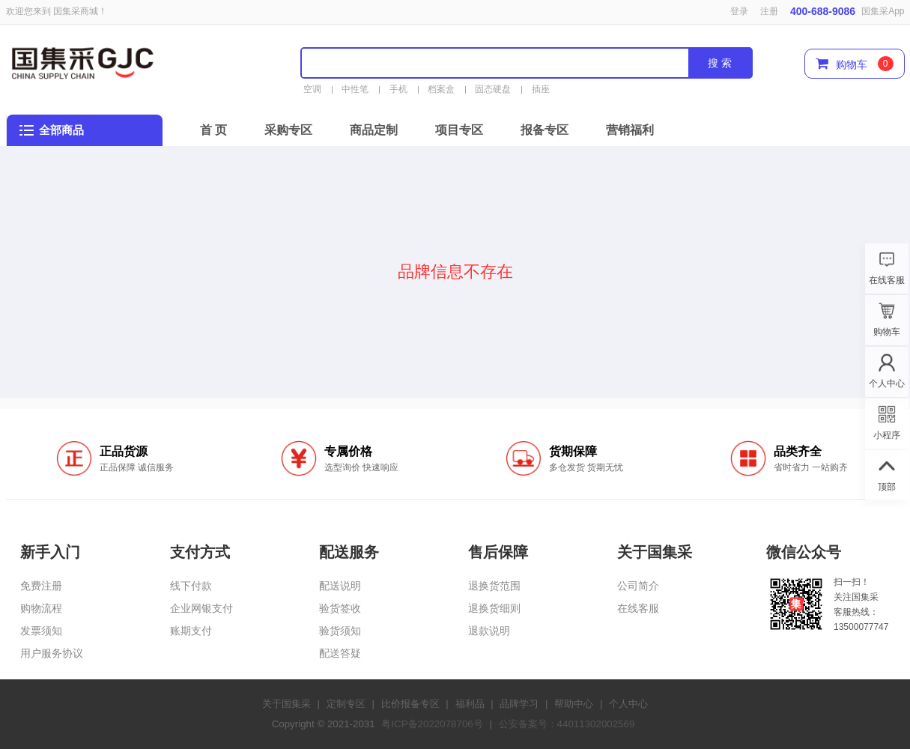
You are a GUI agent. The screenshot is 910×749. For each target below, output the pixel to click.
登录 (739, 11)
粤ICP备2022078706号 (431, 724)
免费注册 (41, 586)
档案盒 (441, 89)
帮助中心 (573, 703)
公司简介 (638, 586)
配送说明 (340, 586)
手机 (398, 89)
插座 (541, 89)
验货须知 (340, 631)
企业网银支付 (201, 608)
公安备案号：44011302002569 (567, 724)
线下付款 (191, 586)
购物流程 (41, 608)
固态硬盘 (493, 89)
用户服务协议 (51, 653)
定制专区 (346, 703)
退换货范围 (494, 586)
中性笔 (355, 89)
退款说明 (489, 631)
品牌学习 (519, 703)
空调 (312, 89)
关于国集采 (286, 703)
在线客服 (638, 608)
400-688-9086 (822, 11)
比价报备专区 (410, 703)
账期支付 (191, 631)
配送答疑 (340, 653)
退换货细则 (494, 608)
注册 (769, 11)
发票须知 (41, 631)
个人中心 (628, 703)
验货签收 (340, 608)
